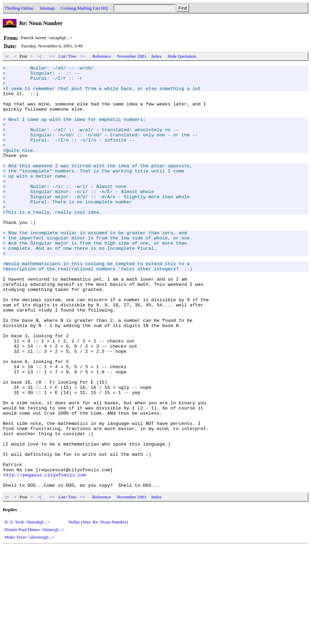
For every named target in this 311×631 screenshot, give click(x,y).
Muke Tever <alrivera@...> (29, 621)
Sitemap (47, 8)
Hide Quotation (182, 56)
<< (52, 56)
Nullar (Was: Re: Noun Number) (98, 606)
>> (83, 56)
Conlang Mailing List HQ (84, 8)
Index (156, 56)
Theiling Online (19, 8)
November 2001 (131, 56)
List (62, 56)
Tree (72, 56)
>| (40, 56)
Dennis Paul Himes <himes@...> (34, 614)
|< (7, 56)
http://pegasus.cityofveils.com (44, 557)
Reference (101, 56)
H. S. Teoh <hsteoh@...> (27, 606)
